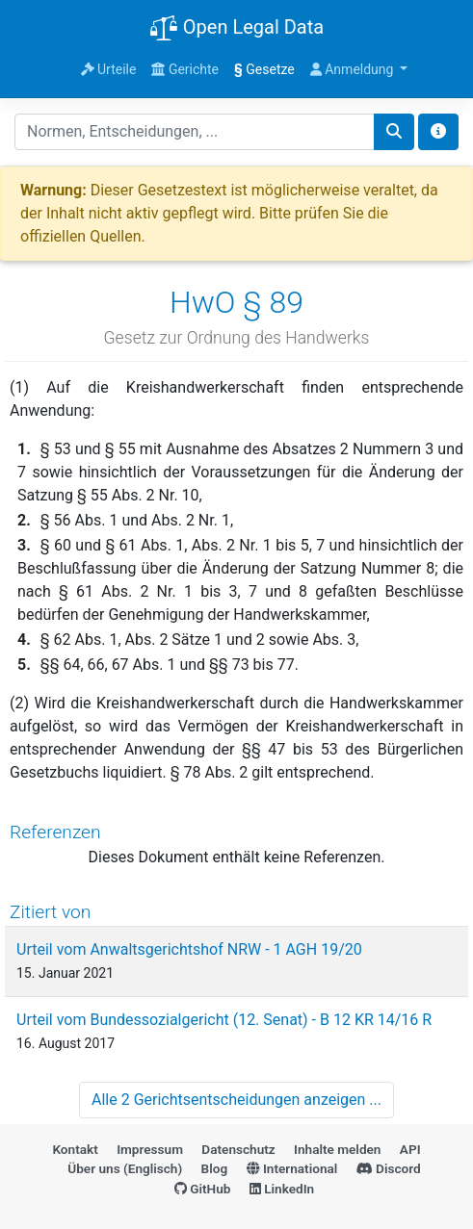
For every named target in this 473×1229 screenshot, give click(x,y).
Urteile (109, 69)
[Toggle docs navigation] (438, 132)
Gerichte (185, 69)
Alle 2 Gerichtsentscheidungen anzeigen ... (236, 1099)
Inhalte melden (337, 1149)
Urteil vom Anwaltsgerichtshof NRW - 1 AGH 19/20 (189, 949)
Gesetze (264, 69)
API (410, 1149)
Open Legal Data (236, 28)
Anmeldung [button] (353, 69)
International (292, 1168)
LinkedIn (282, 1188)
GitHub (202, 1188)
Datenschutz (238, 1149)
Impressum (150, 1149)
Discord (388, 1168)
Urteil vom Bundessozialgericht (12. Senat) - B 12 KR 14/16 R (224, 1020)
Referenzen (55, 832)
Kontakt (74, 1149)
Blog (214, 1168)
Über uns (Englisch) (124, 1168)
